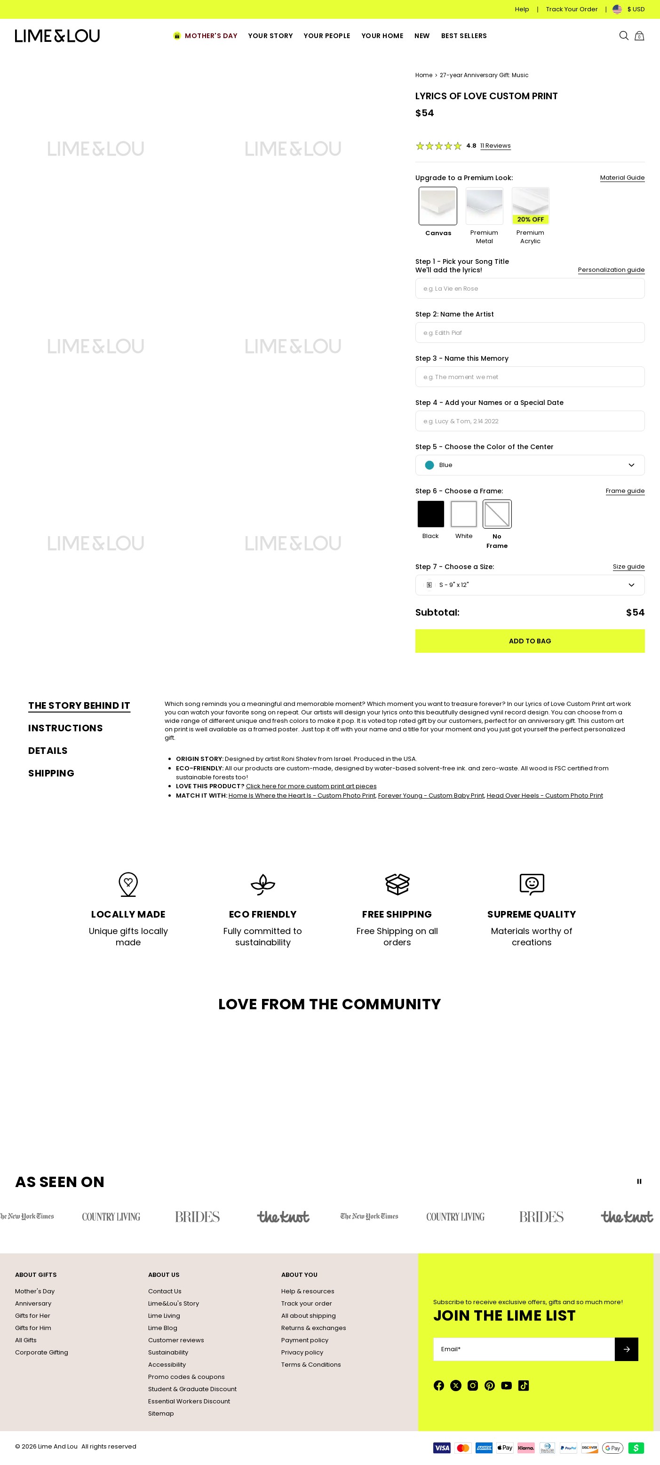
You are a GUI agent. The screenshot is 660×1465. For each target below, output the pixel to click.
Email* (451, 1349)
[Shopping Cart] (639, 35)
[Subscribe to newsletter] (626, 1349)
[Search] (624, 35)
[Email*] (524, 1349)
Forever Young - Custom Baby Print (431, 795)
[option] (438, 216)
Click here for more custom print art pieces (311, 786)
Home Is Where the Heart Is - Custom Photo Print (302, 795)
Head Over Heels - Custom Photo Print (545, 795)
